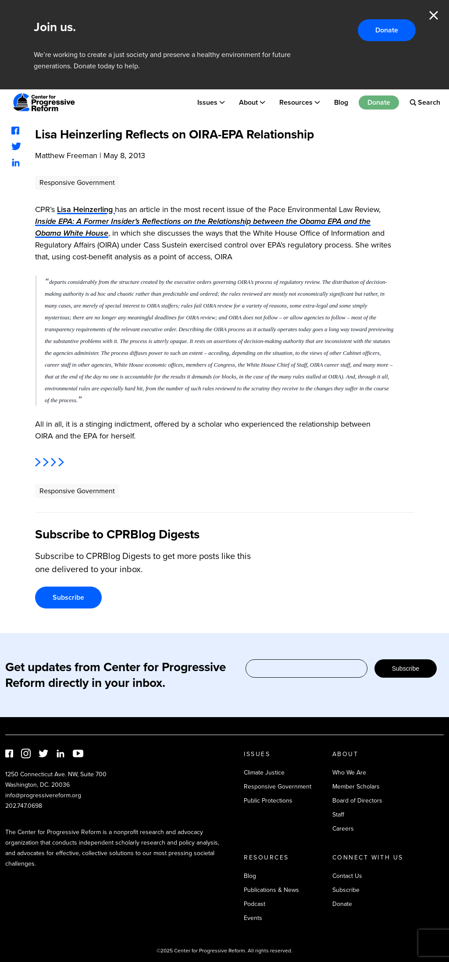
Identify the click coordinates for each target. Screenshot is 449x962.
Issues (207, 102)
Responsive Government (77, 182)
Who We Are (349, 772)
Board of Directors (357, 800)
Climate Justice (264, 772)
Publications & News (271, 890)
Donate (386, 30)
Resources (296, 102)
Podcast (254, 904)
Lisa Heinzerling (86, 209)
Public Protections (268, 800)
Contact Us (347, 876)
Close (433, 15)
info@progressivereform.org (43, 795)
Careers (343, 828)
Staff (338, 814)
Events (253, 918)
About (248, 102)
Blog (341, 102)
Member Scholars (356, 786)
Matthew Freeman (66, 155)
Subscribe (68, 597)
